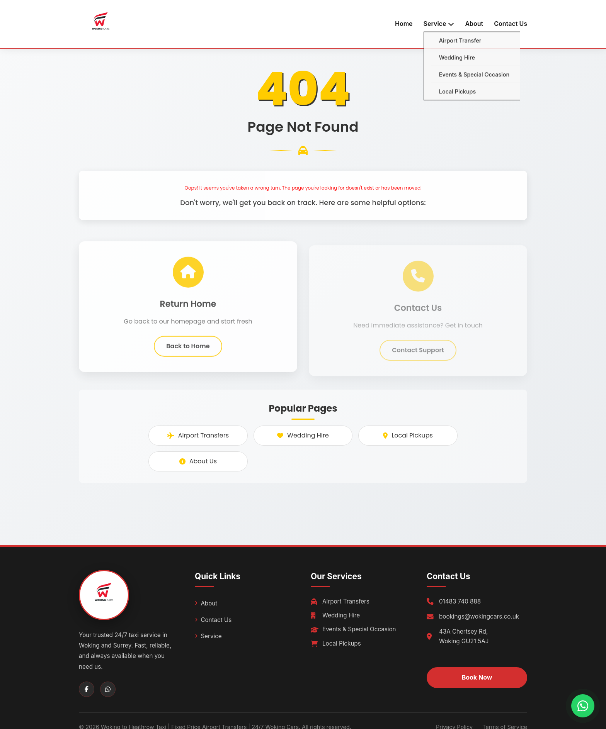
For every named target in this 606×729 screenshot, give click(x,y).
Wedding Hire (303, 435)
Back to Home (187, 348)
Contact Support (418, 354)
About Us (198, 461)
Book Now (477, 677)
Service (211, 636)
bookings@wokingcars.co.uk (479, 616)
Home (404, 23)
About (474, 23)
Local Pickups (407, 435)
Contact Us (510, 23)
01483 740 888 (460, 601)
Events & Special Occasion (353, 629)
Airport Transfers (198, 435)
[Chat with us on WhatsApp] (582, 705)
